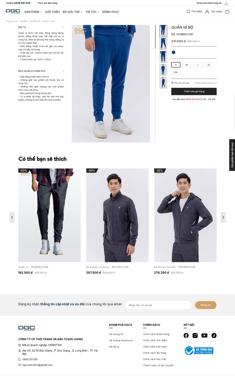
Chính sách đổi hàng (154, 353)
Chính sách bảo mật (154, 359)
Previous (12, 217)
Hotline (18, 3)
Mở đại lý (114, 346)
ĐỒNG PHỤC (110, 12)
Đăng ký (206, 305)
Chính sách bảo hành (155, 346)
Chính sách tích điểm (155, 340)
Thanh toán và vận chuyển (158, 365)
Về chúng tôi (116, 334)
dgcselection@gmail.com (37, 364)
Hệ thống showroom (121, 340)
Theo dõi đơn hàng (47, 3)
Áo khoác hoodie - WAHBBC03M (174, 267)
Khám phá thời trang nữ (213, 3)
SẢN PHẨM (31, 12)
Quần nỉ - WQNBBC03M (33, 267)
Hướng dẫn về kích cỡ (206, 83)
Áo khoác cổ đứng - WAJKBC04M (107, 267)
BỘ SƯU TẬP (71, 12)
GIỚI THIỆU (52, 12)
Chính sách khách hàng (156, 334)
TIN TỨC (91, 12)
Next (223, 217)
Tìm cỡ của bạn (180, 83)
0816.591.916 (30, 359)
